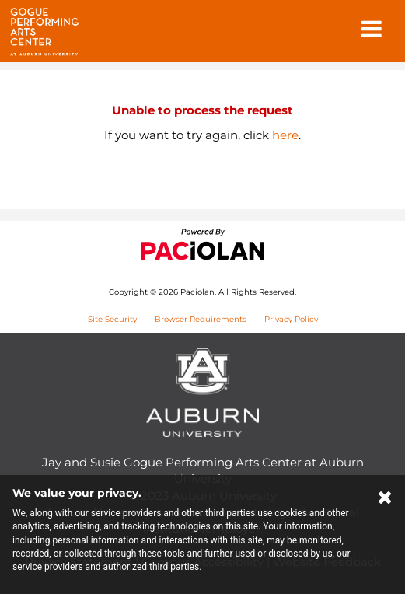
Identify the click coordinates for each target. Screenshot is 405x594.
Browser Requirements (200, 319)
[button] (371, 30)
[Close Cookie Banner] (385, 500)
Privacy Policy (291, 319)
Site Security (112, 319)
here (285, 135)
